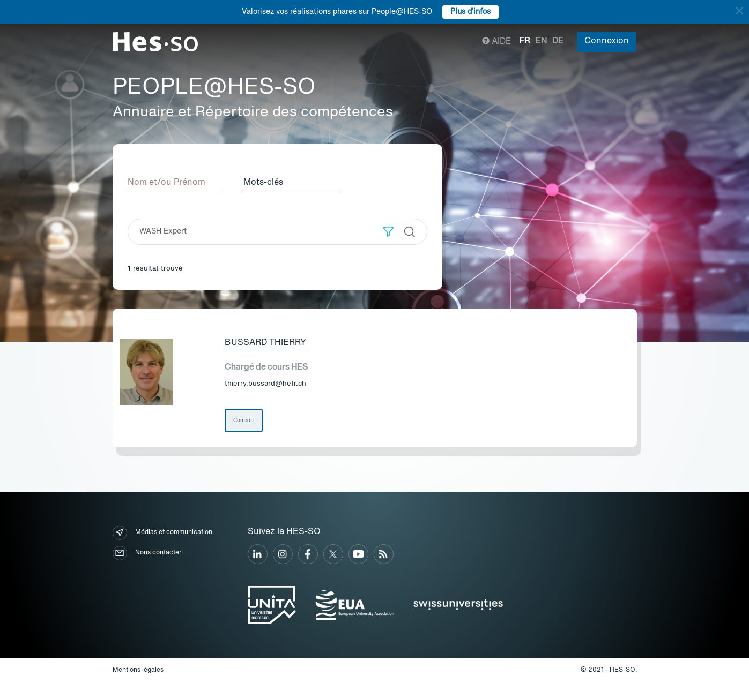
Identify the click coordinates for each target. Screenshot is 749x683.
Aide (496, 41)
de (557, 41)
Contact (243, 420)
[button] (388, 231)
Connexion (606, 41)
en (541, 41)
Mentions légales (138, 670)
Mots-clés (263, 182)
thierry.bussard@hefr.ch (265, 383)
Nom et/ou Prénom (166, 182)
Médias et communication (162, 533)
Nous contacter (147, 553)
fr (525, 41)
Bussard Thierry (265, 343)
